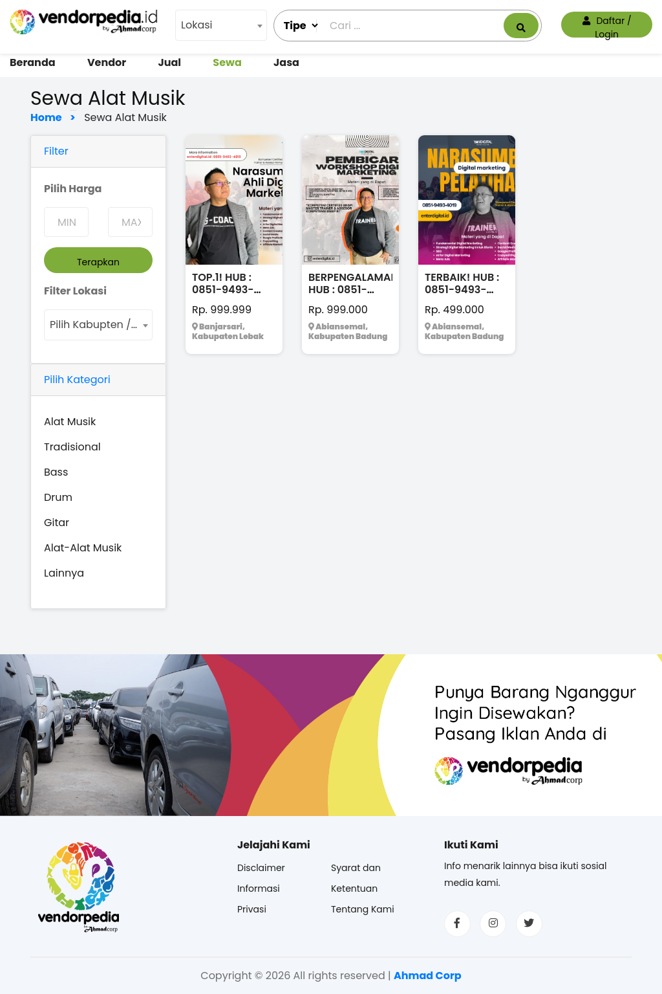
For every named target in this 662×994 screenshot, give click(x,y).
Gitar (56, 522)
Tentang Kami (362, 909)
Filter (56, 151)
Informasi (258, 888)
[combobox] (221, 25)
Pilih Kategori (77, 379)
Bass (56, 472)
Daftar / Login (607, 26)
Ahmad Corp (428, 975)
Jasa (286, 62)
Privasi (251, 909)
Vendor (106, 62)
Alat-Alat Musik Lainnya (83, 560)
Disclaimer (261, 867)
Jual (169, 62)
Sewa (227, 62)
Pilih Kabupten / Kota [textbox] (101, 324)
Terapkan (98, 262)
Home (49, 117)
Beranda (33, 62)
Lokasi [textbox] (197, 24)
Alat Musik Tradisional (72, 434)
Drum (58, 497)
